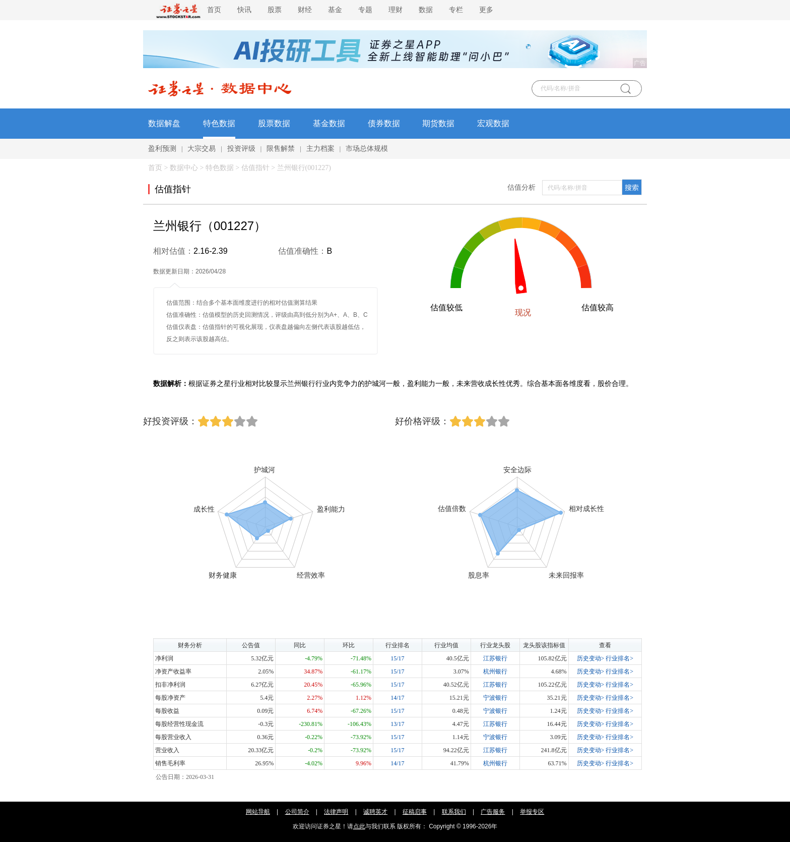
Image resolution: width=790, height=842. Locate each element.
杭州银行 (495, 671)
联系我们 (454, 811)
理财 (395, 10)
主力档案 (320, 148)
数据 (426, 10)
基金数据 (329, 123)
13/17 (397, 723)
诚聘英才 (375, 811)
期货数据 (438, 123)
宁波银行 (495, 697)
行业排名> (619, 658)
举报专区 (532, 811)
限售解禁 (281, 148)
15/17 (397, 658)
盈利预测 (162, 148)
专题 (365, 10)
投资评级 (241, 148)
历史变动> (591, 658)
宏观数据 (493, 123)
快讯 (244, 10)
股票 (275, 10)
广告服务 (493, 811)
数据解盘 (164, 123)
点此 (359, 826)
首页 (214, 10)
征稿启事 (415, 811)
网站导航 (258, 811)
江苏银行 (495, 658)
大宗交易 (201, 148)
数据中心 (184, 168)
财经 (305, 10)
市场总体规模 (367, 148)
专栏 (456, 10)
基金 (335, 10)
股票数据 (274, 123)
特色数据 (219, 123)
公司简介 (297, 811)
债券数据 (384, 123)
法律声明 (336, 811)
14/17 (397, 697)
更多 (486, 10)
